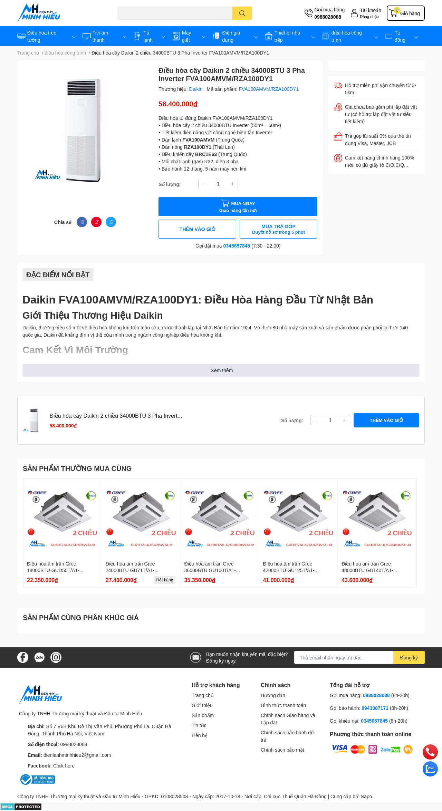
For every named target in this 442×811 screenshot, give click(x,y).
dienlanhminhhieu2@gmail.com (77, 755)
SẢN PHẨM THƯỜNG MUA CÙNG (77, 468)
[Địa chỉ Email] (359, 657)
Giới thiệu (202, 705)
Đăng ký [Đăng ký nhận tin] (409, 657)
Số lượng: (169, 184)
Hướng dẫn (273, 695)
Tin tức (199, 725)
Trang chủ (203, 695)
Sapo (366, 796)
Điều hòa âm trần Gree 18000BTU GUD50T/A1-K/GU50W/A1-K (53, 570)
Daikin (196, 89)
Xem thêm (222, 370)
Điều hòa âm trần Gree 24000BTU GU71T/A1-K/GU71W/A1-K (130, 570)
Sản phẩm (203, 715)
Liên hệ (200, 735)
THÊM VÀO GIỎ (197, 229)
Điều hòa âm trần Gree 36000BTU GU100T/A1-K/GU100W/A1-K (210, 570)
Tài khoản (370, 10)
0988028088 (327, 17)
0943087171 (375, 708)
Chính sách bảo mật (282, 750)
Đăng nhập (369, 16)
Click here (64, 766)
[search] (242, 13)
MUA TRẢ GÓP (278, 229)
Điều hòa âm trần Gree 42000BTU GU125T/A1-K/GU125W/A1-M (288, 570)
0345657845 (236, 246)
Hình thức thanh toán (283, 705)
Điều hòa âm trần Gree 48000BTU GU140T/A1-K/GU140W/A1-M (367, 570)
